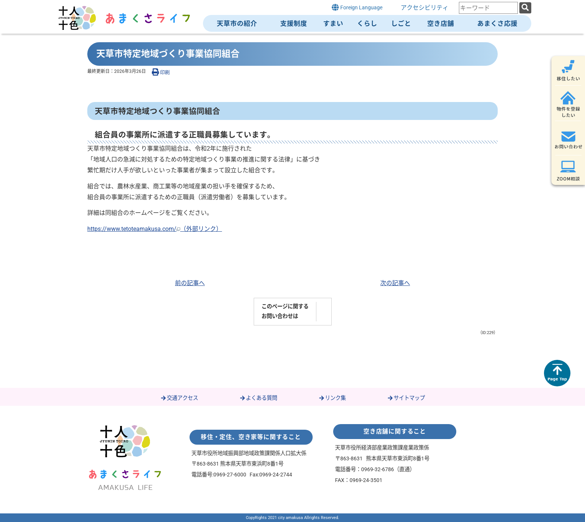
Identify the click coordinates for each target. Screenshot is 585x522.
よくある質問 (258, 398)
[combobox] (488, 7)
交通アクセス (179, 398)
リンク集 (332, 398)
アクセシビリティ (424, 7)
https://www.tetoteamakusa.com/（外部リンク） (154, 228)
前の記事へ (190, 283)
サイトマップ (406, 398)
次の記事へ (395, 283)
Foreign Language (357, 7)
